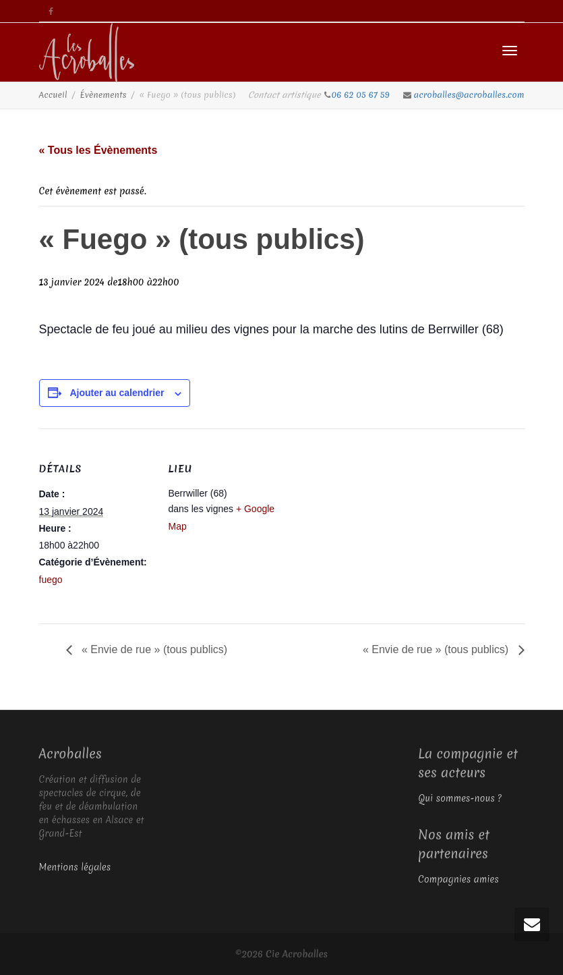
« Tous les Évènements (98, 150)
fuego (51, 579)
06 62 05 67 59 (362, 95)
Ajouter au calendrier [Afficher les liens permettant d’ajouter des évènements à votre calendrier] (116, 392)
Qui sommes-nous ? (460, 798)
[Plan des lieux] (369, 522)
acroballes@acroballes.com (469, 95)
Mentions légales (75, 867)
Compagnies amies (458, 879)
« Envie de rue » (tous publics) (153, 649)
